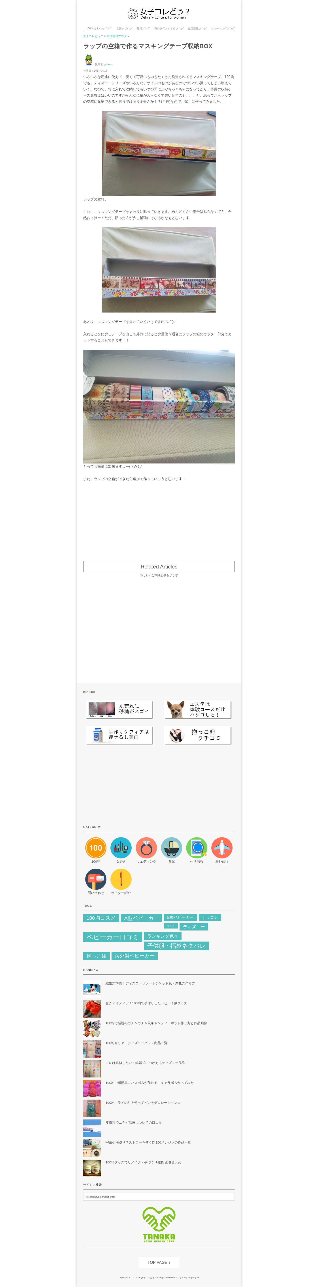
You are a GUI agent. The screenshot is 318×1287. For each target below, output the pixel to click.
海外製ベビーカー (134, 956)
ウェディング (146, 861)
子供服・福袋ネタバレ (176, 946)
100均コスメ (101, 918)
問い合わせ (96, 893)
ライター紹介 (121, 893)
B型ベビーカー (180, 917)
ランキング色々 (162, 936)
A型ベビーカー (141, 918)
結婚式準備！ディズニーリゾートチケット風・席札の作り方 (152, 983)
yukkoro (108, 64)
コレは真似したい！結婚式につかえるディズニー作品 (145, 1063)
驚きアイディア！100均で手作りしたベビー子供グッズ (146, 1003)
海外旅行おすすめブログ (169, 28)
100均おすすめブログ (99, 28)
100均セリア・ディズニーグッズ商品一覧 (136, 1043)
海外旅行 (222, 861)
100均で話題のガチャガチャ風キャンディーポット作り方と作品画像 (156, 1023)
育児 (171, 861)
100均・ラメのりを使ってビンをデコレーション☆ (143, 1102)
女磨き (121, 861)
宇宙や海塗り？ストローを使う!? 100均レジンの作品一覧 (148, 1142)
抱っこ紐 (96, 956)
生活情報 (196, 861)
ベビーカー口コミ (113, 937)
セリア (170, 925)
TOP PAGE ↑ (159, 1262)
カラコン (210, 917)
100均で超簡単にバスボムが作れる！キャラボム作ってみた (150, 1083)
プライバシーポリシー (188, 1277)
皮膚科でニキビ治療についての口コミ (134, 1122)
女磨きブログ (124, 28)
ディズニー (194, 926)
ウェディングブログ (223, 28)
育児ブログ (143, 28)
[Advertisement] (159, 519)
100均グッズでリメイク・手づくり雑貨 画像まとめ (144, 1162)
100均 (95, 861)
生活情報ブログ (197, 28)
